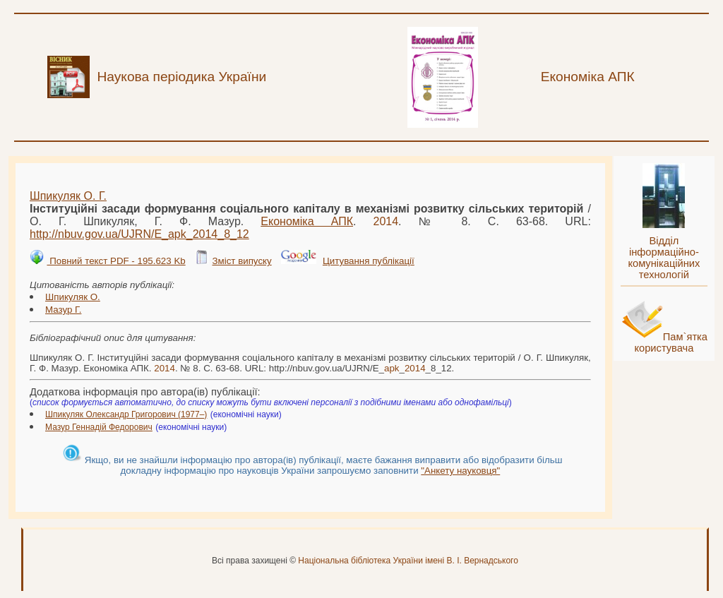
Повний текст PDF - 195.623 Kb (116, 261)
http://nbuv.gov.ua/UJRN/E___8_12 (139, 234)
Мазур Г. (63, 309)
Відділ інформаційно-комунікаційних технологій (664, 257)
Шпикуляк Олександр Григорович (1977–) (126, 414)
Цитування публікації (368, 261)
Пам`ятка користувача (670, 342)
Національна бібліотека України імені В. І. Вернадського (408, 561)
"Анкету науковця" (460, 470)
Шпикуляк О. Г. (68, 196)
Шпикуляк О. (72, 297)
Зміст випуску (241, 261)
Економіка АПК (307, 221)
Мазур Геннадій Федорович (99, 427)
